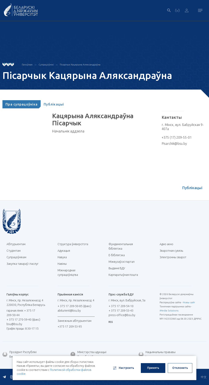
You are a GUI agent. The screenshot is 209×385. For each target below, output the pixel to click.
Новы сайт (189, 302)
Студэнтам (14, 250)
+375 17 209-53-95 (70, 326)
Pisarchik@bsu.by (174, 143)
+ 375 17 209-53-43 (121, 310)
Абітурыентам (18, 244)
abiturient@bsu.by (69, 310)
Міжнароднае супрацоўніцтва (70, 272)
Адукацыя (64, 250)
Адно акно (166, 244)
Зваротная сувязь (171, 250)
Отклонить (180, 367)
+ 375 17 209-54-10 (121, 306)
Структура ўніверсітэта (73, 244)
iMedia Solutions (169, 310)
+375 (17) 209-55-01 (177, 137)
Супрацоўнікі (46, 64)
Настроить (123, 368)
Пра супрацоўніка (22, 104)
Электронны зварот (173, 257)
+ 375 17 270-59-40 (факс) (23, 319)
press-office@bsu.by (122, 315)
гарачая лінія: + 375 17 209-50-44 (21, 313)
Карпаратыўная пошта (125, 274)
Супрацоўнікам (16, 257)
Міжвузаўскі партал (123, 261)
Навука (64, 257)
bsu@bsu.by (14, 324)
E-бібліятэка (118, 255)
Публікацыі (54, 104)
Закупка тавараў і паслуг (22, 263)
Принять (153, 367)
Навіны (62, 263)
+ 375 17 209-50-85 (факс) (74, 306)
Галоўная (27, 64)
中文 (204, 377)
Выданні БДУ (117, 268)
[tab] (21, 104)
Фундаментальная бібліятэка (121, 246)
